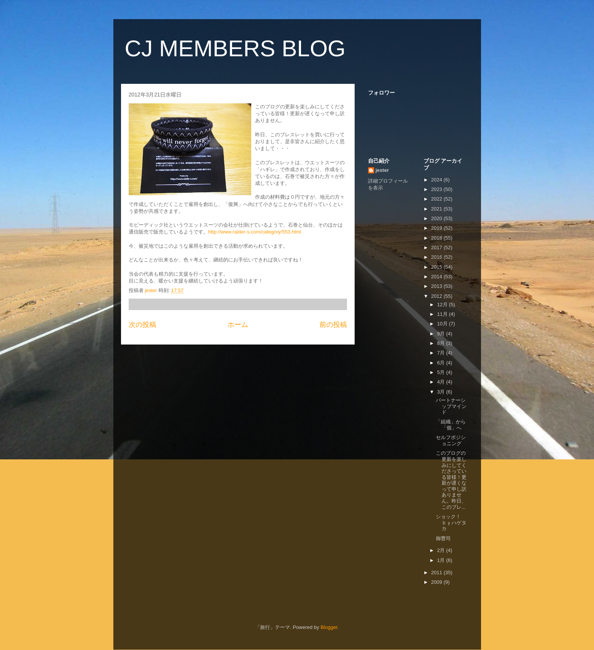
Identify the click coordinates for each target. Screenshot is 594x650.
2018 (437, 238)
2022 (437, 199)
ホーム (237, 324)
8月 (441, 343)
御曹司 (443, 538)
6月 (441, 363)
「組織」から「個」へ (451, 425)
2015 (437, 267)
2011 (437, 572)
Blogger (329, 627)
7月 (441, 353)
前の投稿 (333, 324)
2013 (437, 286)
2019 (437, 228)
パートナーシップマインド (451, 406)
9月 (441, 333)
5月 (441, 372)
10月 (443, 324)
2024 (437, 180)
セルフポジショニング (451, 440)
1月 (441, 560)
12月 (443, 304)
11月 (443, 314)
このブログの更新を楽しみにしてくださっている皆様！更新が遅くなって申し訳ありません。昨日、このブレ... (451, 480)
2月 (441, 550)
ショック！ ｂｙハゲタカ (456, 522)
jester (382, 170)
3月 (441, 392)
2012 (437, 296)
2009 (437, 582)
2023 (437, 189)
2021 (437, 209)
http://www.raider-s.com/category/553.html (254, 232)
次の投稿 (142, 324)
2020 (437, 218)
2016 (437, 257)
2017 (437, 247)
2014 (437, 276)
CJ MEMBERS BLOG (235, 48)
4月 (441, 382)
